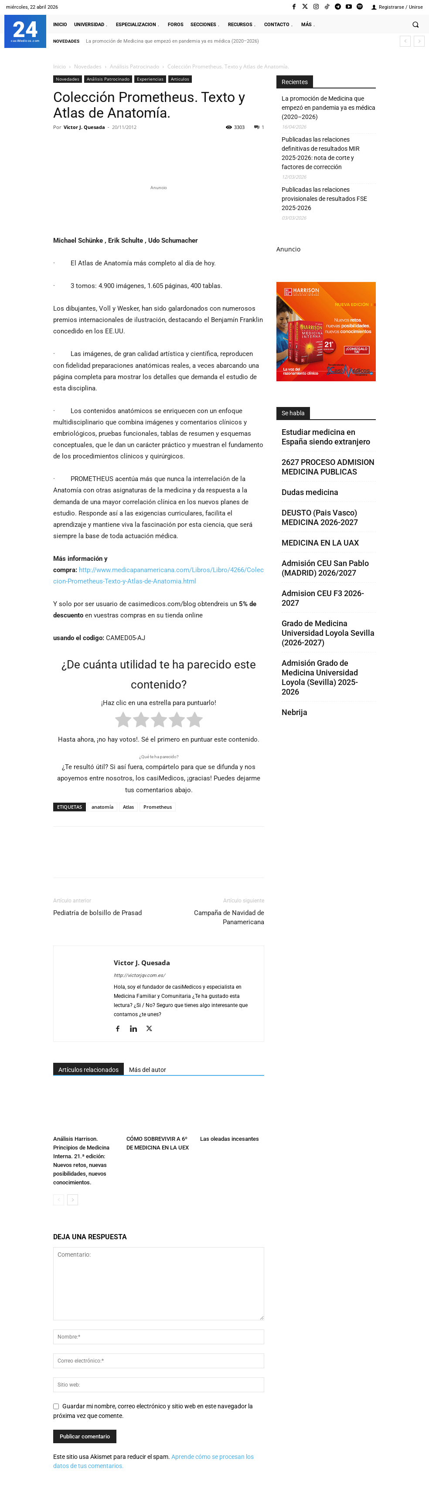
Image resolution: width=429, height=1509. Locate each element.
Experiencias (150, 79)
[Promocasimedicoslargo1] (158, 209)
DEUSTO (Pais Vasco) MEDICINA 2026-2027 (320, 517)
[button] (415, 24)
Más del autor (147, 1069)
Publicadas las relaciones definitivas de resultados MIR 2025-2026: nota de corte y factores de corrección (321, 153)
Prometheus (157, 807)
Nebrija (294, 712)
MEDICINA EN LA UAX (320, 542)
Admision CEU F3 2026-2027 (323, 598)
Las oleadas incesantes (229, 1139)
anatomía (102, 807)
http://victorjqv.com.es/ (139, 975)
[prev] (405, 41)
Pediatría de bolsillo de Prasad (97, 913)
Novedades (88, 66)
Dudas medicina (310, 492)
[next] (419, 41)
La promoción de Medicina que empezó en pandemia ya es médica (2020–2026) (172, 41)
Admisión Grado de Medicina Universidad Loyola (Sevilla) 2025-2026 (320, 677)
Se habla (293, 413)
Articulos (180, 79)
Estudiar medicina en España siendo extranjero (326, 436)
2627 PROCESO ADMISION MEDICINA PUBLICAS (328, 467)
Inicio (59, 66)
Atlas (128, 807)
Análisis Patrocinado (134, 66)
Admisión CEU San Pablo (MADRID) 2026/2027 (325, 568)
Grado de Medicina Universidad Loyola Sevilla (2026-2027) (328, 633)
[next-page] (72, 1199)
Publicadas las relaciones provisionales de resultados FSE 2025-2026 (324, 198)
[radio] (123, 721)
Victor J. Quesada (84, 127)
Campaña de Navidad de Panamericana (229, 917)
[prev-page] (58, 1199)
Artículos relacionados (88, 1069)
